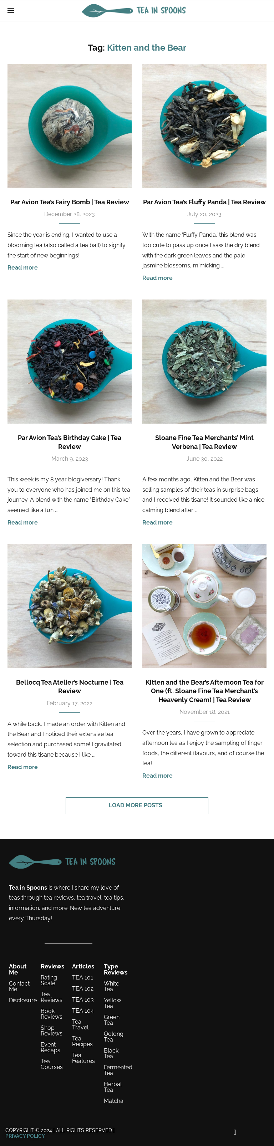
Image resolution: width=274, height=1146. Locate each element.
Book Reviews (51, 1014)
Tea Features (83, 1058)
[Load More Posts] (137, 805)
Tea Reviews (51, 997)
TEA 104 (83, 1011)
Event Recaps (50, 1047)
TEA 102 (82, 989)
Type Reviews (115, 969)
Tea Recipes (82, 1041)
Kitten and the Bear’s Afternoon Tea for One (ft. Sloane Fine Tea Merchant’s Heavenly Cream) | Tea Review (205, 691)
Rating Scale (49, 980)
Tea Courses (52, 1064)
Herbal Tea (113, 1087)
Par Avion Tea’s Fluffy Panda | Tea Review (204, 202)
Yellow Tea (112, 1003)
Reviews (52, 966)
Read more (22, 267)
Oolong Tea (113, 1037)
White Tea (111, 986)
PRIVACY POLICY (25, 1136)
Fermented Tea (118, 1070)
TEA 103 (83, 1000)
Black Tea (111, 1053)
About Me (18, 969)
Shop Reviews (51, 1031)
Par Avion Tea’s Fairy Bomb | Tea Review (69, 202)
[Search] (263, 10)
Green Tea (112, 1020)
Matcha (113, 1101)
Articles (83, 966)
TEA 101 (82, 978)
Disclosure (23, 1000)
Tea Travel (80, 1024)
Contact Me (19, 986)
